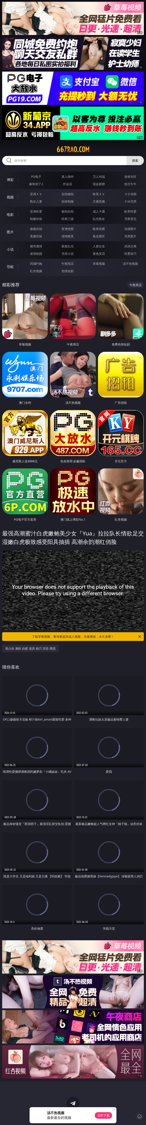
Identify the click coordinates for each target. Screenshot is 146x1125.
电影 (10, 214)
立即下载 (103, 1115)
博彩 (10, 179)
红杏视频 (36, 271)
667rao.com (73, 149)
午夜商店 (67, 264)
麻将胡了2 (36, 184)
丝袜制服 (67, 201)
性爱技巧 (130, 253)
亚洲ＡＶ (36, 194)
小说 (10, 249)
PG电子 (36, 176)
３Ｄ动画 (130, 194)
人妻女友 (99, 246)
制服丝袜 (36, 219)
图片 (10, 232)
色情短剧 (67, 271)
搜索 (135, 160)
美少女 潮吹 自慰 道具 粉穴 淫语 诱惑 (30, 648)
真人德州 (67, 176)
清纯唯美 (67, 236)
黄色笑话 (99, 253)
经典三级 (67, 219)
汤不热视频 (130, 264)
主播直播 (99, 201)
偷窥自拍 (36, 229)
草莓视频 (99, 264)
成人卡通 (99, 211)
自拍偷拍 (67, 194)
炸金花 (67, 184)
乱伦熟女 (99, 219)
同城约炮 (36, 264)
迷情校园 (36, 253)
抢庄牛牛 (130, 184)
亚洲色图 (67, 229)
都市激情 (36, 246)
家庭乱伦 (67, 246)
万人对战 (99, 176)
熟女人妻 (36, 201)
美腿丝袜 (36, 236)
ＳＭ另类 (130, 201)
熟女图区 (99, 236)
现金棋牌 (99, 184)
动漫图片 (130, 229)
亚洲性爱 (36, 211)
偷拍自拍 (67, 211)
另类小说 (67, 253)
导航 (10, 266)
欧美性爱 (130, 211)
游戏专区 (130, 176)
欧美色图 (99, 229)
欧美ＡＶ (99, 194)
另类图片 (130, 236)
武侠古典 (130, 246)
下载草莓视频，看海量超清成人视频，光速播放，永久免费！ (87, 636)
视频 (10, 197)
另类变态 (130, 219)
